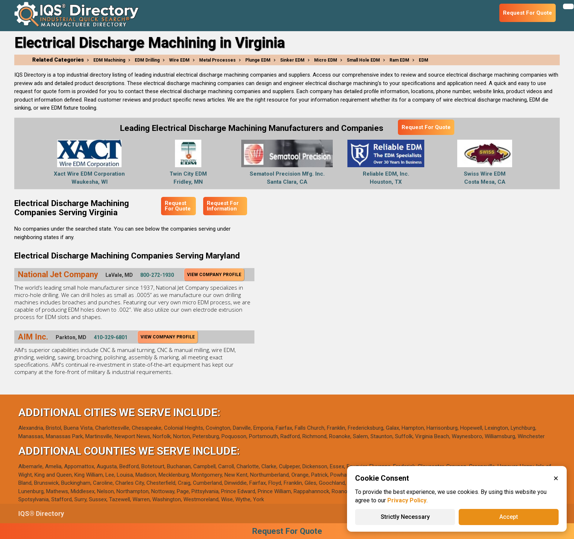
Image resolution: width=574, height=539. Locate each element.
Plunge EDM (258, 60)
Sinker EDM (292, 60)
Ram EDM (399, 60)
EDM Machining (109, 60)
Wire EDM (179, 60)
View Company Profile (214, 274)
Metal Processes (217, 60)
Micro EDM (325, 60)
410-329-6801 (110, 337)
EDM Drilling (147, 60)
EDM (423, 60)
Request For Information (223, 206)
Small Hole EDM (363, 60)
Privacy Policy (406, 500)
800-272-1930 (157, 275)
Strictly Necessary (405, 516)
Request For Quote (426, 127)
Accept (508, 516)
